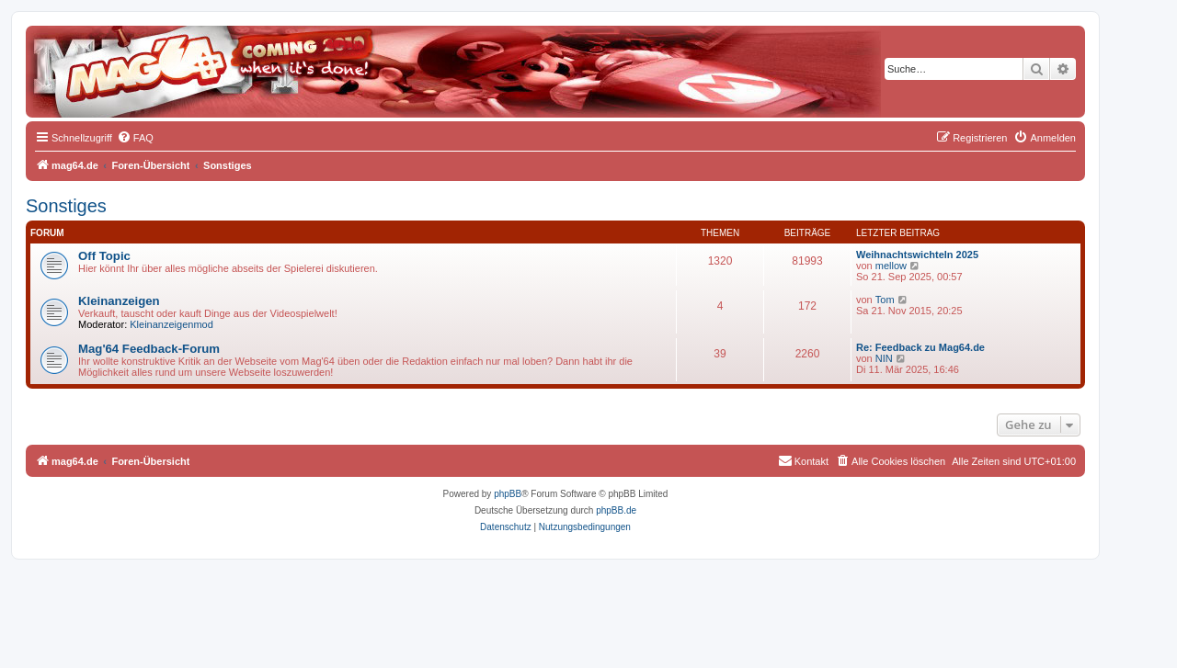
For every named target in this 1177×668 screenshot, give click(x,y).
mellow (891, 265)
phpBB (507, 494)
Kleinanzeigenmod (171, 324)
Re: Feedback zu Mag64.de (920, 347)
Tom (885, 299)
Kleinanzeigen (119, 301)
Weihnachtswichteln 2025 (917, 254)
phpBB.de (616, 510)
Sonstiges (66, 206)
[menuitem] (135, 138)
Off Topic (104, 256)
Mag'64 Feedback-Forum (149, 349)
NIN (884, 358)
